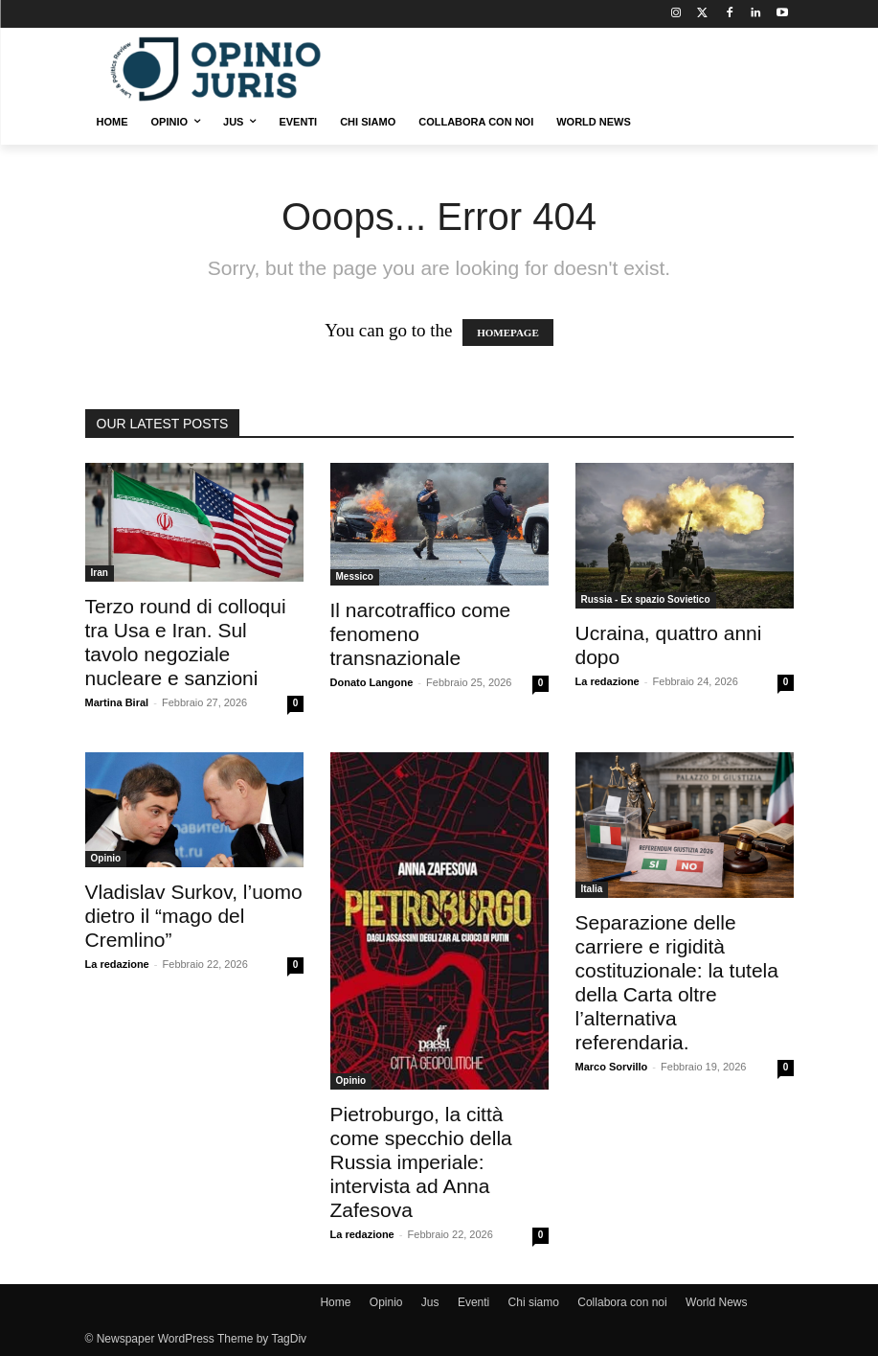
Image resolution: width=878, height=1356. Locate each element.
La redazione (607, 681)
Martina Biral (117, 702)
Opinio (106, 858)
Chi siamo (533, 1302)
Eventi (473, 1302)
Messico (354, 576)
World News (716, 1302)
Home (335, 1302)
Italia (592, 889)
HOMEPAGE (508, 332)
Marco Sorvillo (611, 1066)
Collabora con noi (621, 1302)
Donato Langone (372, 682)
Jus (430, 1302)
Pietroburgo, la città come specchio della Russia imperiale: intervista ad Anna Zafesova (421, 1162)
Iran (99, 572)
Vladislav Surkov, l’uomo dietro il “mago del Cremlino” (194, 916)
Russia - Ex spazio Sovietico (645, 599)
